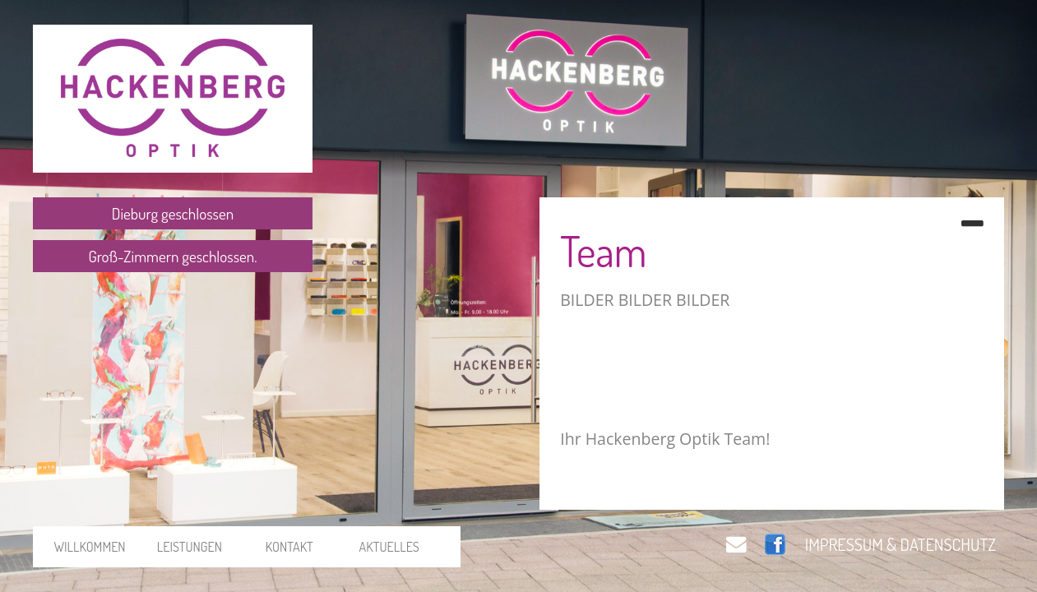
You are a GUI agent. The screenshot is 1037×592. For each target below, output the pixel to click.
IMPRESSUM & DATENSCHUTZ (900, 544)
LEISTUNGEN (189, 546)
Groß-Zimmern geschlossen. (172, 256)
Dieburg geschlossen (173, 213)
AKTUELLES (389, 546)
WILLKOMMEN (89, 546)
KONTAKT (289, 546)
